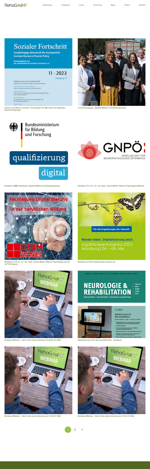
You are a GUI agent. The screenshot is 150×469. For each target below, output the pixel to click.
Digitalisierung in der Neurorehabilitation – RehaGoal (100, 340)
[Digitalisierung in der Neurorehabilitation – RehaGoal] (112, 272)
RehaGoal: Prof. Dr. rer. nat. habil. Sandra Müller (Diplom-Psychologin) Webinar (111, 186)
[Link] (16, 5)
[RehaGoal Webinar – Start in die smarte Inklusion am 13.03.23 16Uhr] (38, 348)
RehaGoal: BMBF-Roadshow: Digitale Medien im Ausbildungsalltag (32, 186)
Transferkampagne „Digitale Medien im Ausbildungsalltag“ (102, 108)
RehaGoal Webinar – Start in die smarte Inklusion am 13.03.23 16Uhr (33, 416)
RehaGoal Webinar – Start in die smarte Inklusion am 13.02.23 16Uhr (106, 416)
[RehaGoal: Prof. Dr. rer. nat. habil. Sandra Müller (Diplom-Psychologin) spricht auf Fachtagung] (38, 194)
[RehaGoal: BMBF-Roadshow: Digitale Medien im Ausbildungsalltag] (38, 118)
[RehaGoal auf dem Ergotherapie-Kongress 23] (112, 194)
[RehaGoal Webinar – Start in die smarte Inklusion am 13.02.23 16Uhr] (112, 348)
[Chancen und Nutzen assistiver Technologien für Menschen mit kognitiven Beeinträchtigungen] (38, 40)
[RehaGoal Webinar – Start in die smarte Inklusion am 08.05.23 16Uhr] (38, 272)
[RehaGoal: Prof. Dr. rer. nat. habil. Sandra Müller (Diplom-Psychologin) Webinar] (112, 118)
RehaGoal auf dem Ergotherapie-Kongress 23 (96, 262)
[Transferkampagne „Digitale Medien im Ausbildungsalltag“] (112, 40)
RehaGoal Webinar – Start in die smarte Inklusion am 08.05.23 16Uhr (33, 340)
